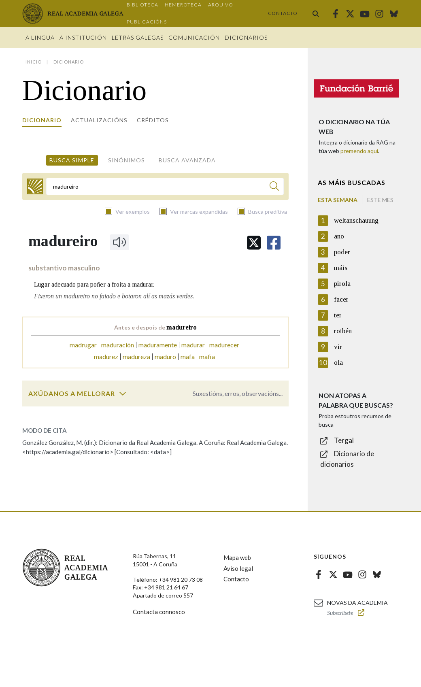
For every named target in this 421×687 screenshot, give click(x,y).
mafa (188, 356)
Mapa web (237, 557)
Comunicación (194, 37)
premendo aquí (359, 150)
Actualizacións (99, 120)
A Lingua (40, 37)
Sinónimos (126, 160)
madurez (106, 356)
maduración (117, 345)
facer (341, 299)
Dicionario (42, 120)
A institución (83, 37)
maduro (165, 356)
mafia (207, 356)
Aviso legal (238, 568)
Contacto (283, 13)
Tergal (344, 440)
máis (340, 268)
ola (338, 362)
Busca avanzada (187, 160)
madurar (193, 345)
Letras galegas (138, 37)
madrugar (83, 345)
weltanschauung (356, 220)
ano (339, 236)
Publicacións (147, 22)
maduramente (157, 345)
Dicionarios (246, 37)
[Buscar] (274, 187)
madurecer (224, 345)
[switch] (122, 393)
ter (338, 315)
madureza (136, 356)
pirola (342, 283)
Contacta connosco (159, 611)
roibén (343, 331)
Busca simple (71, 160)
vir (338, 347)
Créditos (153, 120)
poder (342, 252)
